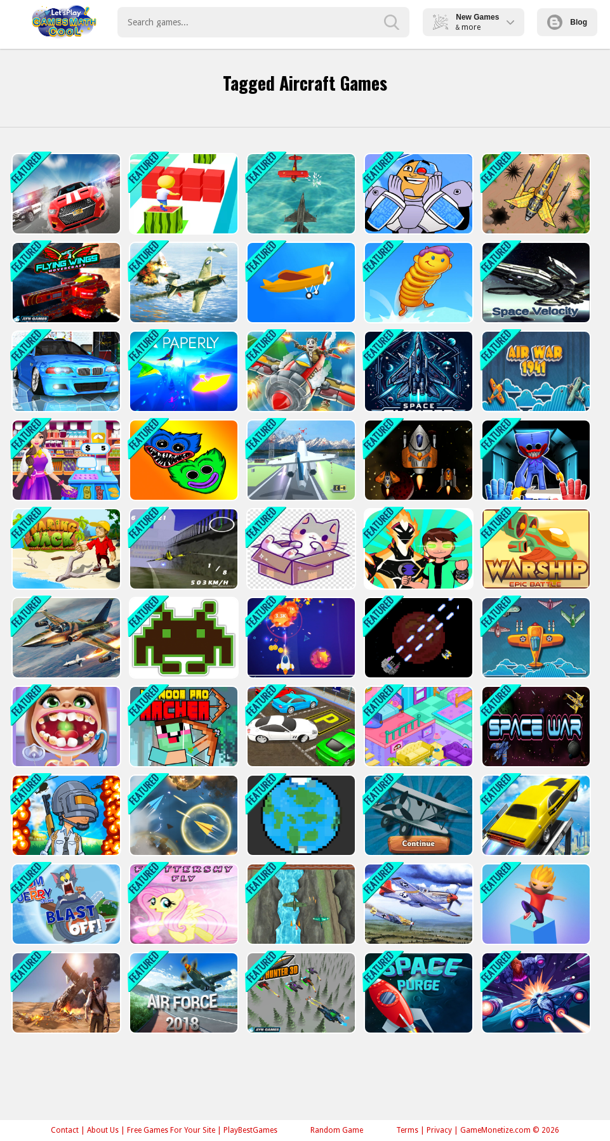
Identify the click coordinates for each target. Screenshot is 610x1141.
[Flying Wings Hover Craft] (65, 282)
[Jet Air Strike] (182, 282)
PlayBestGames (250, 1130)
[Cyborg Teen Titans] (417, 194)
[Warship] (534, 549)
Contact (65, 1130)
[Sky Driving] (534, 815)
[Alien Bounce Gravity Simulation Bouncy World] (417, 282)
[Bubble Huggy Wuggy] (182, 460)
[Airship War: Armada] (300, 194)
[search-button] (391, 22)
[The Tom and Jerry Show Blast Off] (65, 904)
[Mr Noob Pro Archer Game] (182, 726)
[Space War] (534, 726)
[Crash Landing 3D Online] (300, 282)
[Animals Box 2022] (300, 549)
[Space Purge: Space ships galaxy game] (417, 993)
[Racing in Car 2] (65, 371)
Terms (407, 1130)
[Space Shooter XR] (417, 371)
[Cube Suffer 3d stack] (534, 904)
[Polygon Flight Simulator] (300, 460)
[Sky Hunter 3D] (300, 993)
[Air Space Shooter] (534, 993)
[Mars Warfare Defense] (417, 638)
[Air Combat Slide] (417, 904)
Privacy (439, 1130)
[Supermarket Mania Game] (65, 460)
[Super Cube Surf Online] (182, 194)
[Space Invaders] (182, 638)
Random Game (336, 1130)
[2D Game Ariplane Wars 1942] (300, 904)
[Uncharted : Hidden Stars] (65, 993)
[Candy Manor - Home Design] (417, 726)
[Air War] (534, 371)
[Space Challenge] (417, 460)
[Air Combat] (300, 371)
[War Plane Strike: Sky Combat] (65, 638)
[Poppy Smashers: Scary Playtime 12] (534, 460)
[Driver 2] (65, 194)
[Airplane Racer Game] (182, 549)
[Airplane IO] (417, 815)
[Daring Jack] (65, 549)
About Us (103, 1130)
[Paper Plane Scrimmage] (182, 815)
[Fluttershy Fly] (182, 904)
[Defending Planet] (300, 815)
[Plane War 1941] (534, 638)
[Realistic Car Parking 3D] (300, 726)
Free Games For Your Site (171, 1130)
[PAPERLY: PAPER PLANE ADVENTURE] (182, 371)
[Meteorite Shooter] (300, 638)
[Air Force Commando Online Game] (534, 194)
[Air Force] (182, 993)
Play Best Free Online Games (64, 22)
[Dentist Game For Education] (65, 726)
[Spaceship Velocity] (534, 282)
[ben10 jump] (417, 549)
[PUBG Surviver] (65, 815)
